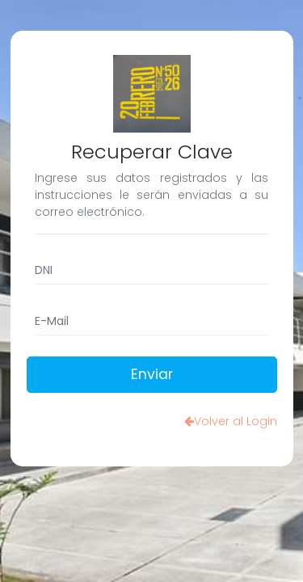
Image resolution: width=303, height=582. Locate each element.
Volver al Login (230, 421)
